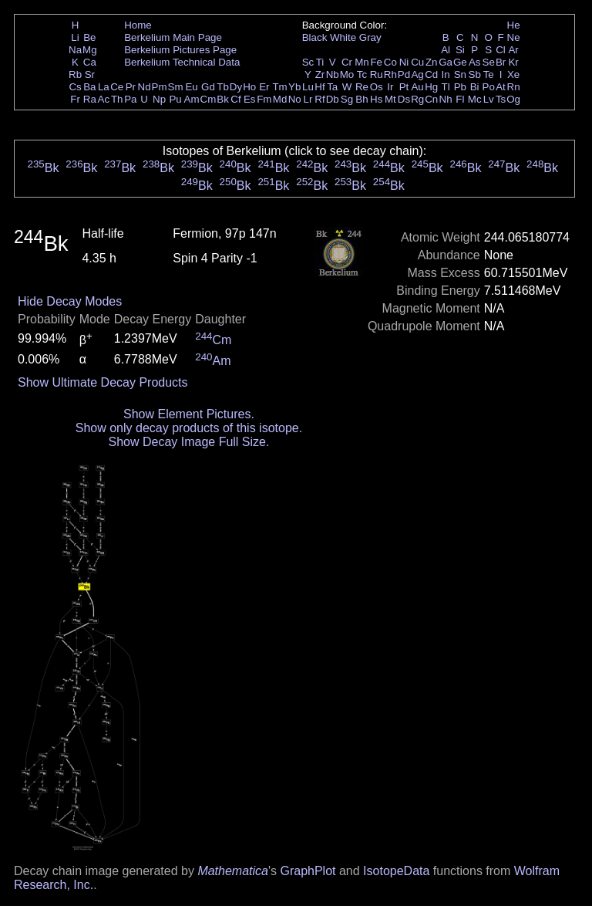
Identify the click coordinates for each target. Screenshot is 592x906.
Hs (376, 99)
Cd (431, 74)
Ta (332, 87)
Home (138, 25)
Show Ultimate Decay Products (103, 382)
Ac (104, 99)
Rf (319, 99)
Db (332, 99)
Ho (249, 87)
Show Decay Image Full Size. (188, 441)
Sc (308, 62)
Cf (235, 99)
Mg (89, 50)
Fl (460, 99)
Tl (446, 87)
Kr (513, 62)
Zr (320, 74)
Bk (223, 99)
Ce (116, 87)
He (513, 25)
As (475, 62)
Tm (279, 87)
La (103, 87)
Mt (390, 99)
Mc (475, 99)
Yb (294, 87)
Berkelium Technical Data (182, 62)
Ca (89, 62)
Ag (417, 74)
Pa (130, 99)
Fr (75, 99)
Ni (404, 62)
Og (513, 99)
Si (460, 50)
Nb (332, 74)
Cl (501, 50)
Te (488, 74)
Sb (475, 74)
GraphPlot (307, 870)
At (501, 87)
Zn (432, 62)
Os (376, 87)
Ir (390, 87)
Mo (347, 74)
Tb (223, 87)
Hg (431, 87)
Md (280, 99)
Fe (376, 62)
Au (417, 87)
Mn (362, 62)
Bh (361, 99)
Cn (431, 99)
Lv (488, 99)
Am (192, 99)
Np (159, 99)
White (343, 37)
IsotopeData (396, 870)
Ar (513, 50)
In (446, 74)
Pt (404, 87)
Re (361, 87)
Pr (131, 87)
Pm (159, 87)
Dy (236, 87)
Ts (501, 99)
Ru (376, 74)
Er (264, 87)
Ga (445, 62)
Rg (417, 99)
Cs (75, 87)
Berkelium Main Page (173, 37)
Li (75, 37)
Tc (362, 74)
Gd (208, 87)
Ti (320, 62)
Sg (347, 99)
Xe (513, 74)
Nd (144, 87)
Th (117, 99)
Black (315, 37)
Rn (513, 87)
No (294, 99)
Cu (417, 62)
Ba (89, 87)
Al (445, 50)
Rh (390, 74)
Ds (404, 99)
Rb (75, 74)
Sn (460, 74)
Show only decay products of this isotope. (189, 427)
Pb (460, 87)
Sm (175, 87)
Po (489, 87)
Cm (208, 99)
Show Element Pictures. (188, 414)
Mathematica (232, 870)
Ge (460, 62)
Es (250, 99)
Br (501, 62)
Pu (175, 99)
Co (390, 62)
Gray (370, 37)
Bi (474, 87)
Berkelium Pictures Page (180, 50)
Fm (264, 99)
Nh (445, 99)
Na (75, 50)
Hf (319, 87)
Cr (346, 62)
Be (89, 37)
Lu (308, 87)
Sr (90, 74)
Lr (308, 99)
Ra (89, 99)
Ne (513, 37)
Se (489, 62)
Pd (404, 74)
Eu (191, 87)
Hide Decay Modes (70, 301)
